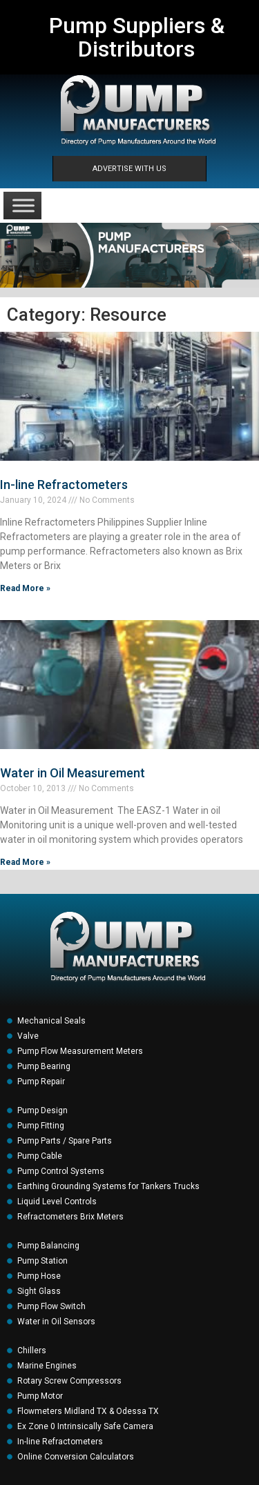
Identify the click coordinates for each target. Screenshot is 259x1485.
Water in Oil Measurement (72, 773)
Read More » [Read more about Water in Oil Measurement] (25, 862)
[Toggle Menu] (23, 205)
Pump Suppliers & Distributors (136, 37)
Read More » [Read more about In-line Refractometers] (25, 588)
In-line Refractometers (64, 484)
